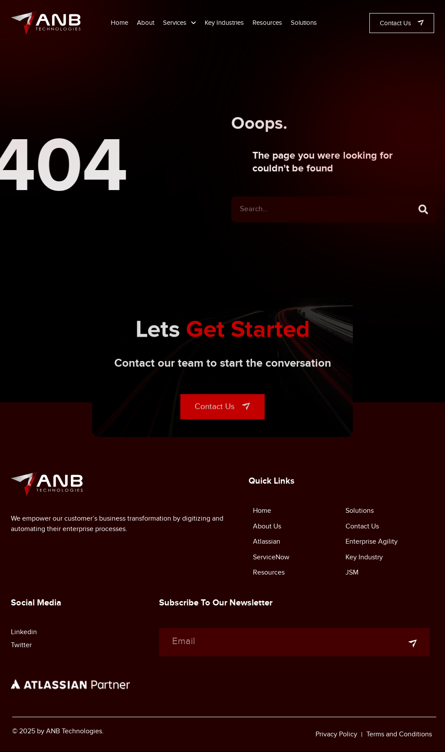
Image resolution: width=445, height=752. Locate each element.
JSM (352, 574)
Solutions (304, 23)
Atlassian (266, 543)
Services (179, 23)
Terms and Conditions (399, 734)
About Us (267, 527)
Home (119, 23)
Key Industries (224, 23)
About (145, 23)
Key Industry (364, 559)
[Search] (423, 220)
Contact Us (362, 527)
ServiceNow (271, 559)
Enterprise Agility (371, 543)
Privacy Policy (336, 734)
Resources (267, 23)
